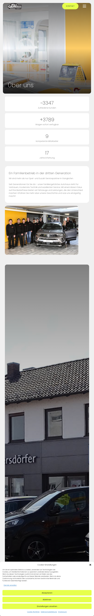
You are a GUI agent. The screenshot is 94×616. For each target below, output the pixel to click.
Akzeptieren (47, 593)
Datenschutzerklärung (49, 612)
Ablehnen (47, 599)
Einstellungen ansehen (47, 606)
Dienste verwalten (10, 585)
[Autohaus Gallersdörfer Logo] (15, 6)
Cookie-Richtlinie (33, 612)
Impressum (62, 612)
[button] (90, 565)
